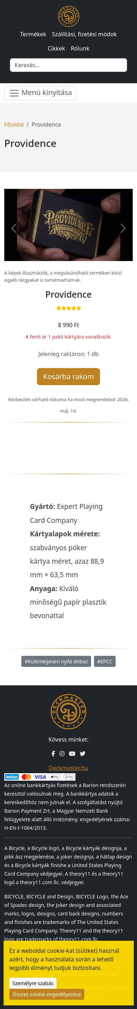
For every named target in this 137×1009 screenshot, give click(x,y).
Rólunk (80, 48)
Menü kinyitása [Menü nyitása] (40, 93)
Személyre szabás (32, 983)
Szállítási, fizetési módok (84, 34)
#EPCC (104, 661)
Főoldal (14, 124)
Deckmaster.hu (68, 768)
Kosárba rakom (68, 376)
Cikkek (56, 48)
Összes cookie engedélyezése (46, 994)
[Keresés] (68, 65)
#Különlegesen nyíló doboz (56, 661)
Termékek (33, 34)
